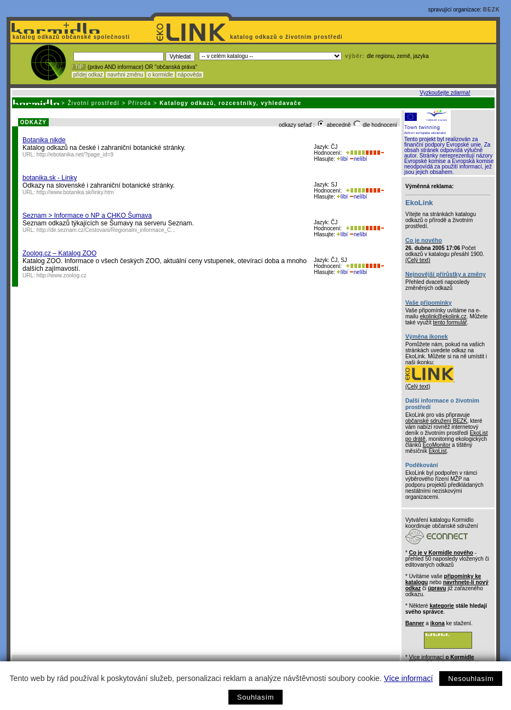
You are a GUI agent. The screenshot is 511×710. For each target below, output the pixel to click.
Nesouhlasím (470, 678)
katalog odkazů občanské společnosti (70, 37)
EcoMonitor (437, 445)
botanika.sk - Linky (49, 178)
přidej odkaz (88, 75)
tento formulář (450, 322)
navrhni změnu (125, 75)
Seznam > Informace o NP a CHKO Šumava (87, 215)
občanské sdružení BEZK (436, 421)
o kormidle (160, 75)
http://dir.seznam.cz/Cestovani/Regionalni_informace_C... (106, 230)
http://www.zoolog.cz (62, 275)
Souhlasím (255, 697)
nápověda (190, 75)
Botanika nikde (44, 140)
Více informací (408, 678)
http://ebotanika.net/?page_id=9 (75, 155)
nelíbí (358, 159)
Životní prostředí (93, 103)
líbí (342, 159)
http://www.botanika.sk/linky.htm (75, 192)
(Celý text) (417, 260)
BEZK (491, 10)
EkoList (438, 451)
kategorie (441, 606)
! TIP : (79, 67)
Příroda (139, 103)
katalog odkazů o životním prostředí (287, 37)
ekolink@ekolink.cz (443, 316)
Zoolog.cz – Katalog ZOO (59, 253)
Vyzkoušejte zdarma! (445, 93)
